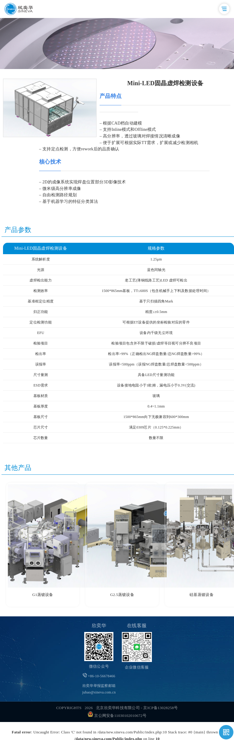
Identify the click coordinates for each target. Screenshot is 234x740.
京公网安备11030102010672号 (117, 715)
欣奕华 (99, 625)
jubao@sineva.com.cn (98, 692)
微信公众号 (99, 666)
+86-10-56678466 (99, 675)
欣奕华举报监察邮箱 (98, 689)
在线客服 (136, 625)
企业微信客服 (137, 667)
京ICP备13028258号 (160, 707)
